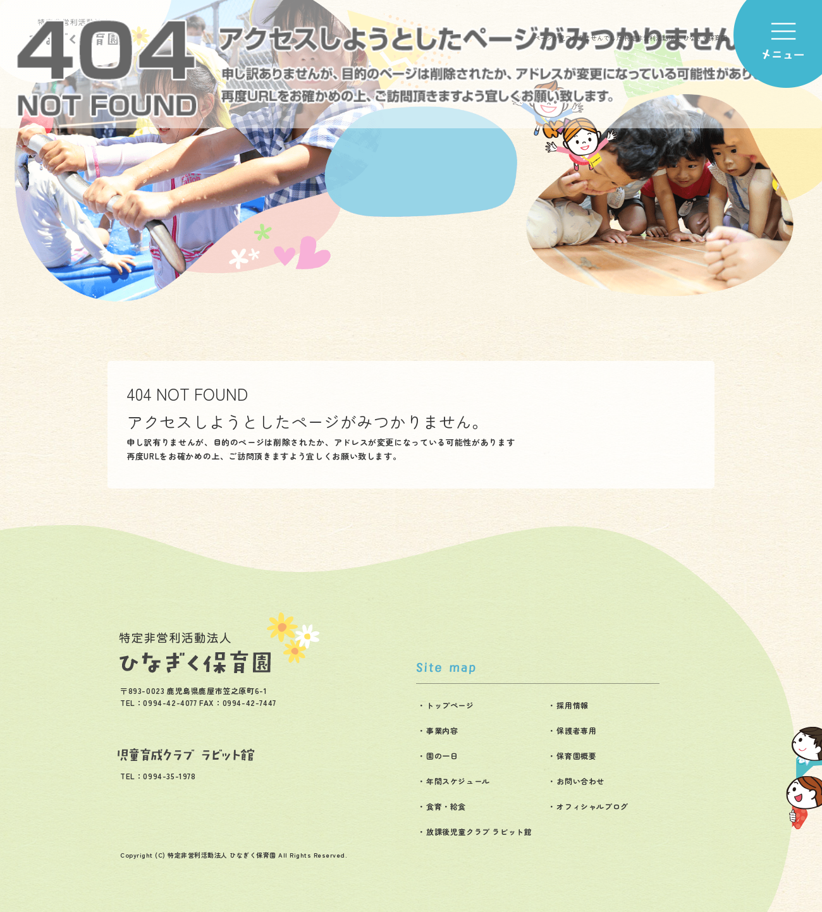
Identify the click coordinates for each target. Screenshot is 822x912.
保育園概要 (576, 755)
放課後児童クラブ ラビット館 (479, 831)
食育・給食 (446, 806)
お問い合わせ (580, 780)
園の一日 (442, 755)
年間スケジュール (458, 780)
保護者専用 (576, 730)
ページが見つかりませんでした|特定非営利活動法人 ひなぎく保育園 (630, 37)
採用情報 (572, 705)
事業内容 (442, 730)
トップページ (450, 705)
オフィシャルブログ (592, 806)
